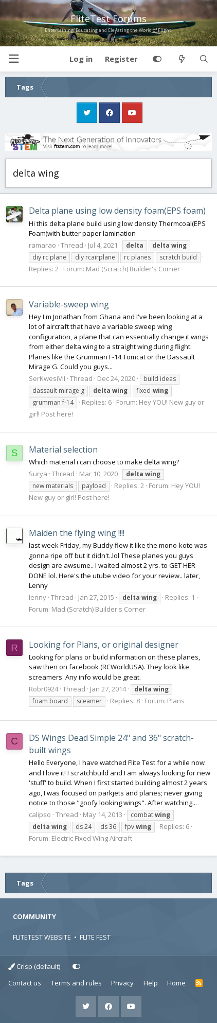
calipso (40, 814)
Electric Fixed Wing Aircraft (91, 838)
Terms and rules (76, 982)
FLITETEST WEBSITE (42, 937)
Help (150, 982)
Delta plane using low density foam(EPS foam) (117, 210)
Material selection (63, 449)
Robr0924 (43, 688)
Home (176, 982)
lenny (37, 597)
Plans (176, 700)
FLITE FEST (95, 937)
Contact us (24, 982)
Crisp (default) (34, 966)
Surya (38, 473)
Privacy (122, 982)
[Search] (204, 59)
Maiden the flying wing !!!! (76, 533)
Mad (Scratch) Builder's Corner (133, 268)
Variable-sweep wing (69, 304)
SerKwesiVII (47, 378)
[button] (13, 59)
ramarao (42, 245)
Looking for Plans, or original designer (103, 644)
